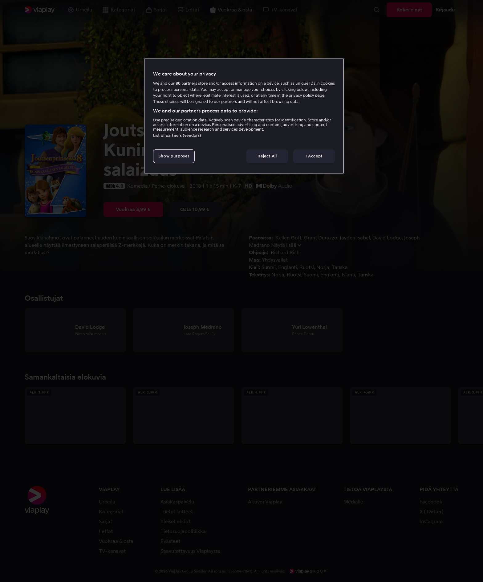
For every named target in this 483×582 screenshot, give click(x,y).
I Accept (314, 156)
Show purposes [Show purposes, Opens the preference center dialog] (173, 156)
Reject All (267, 156)
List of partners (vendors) (177, 135)
